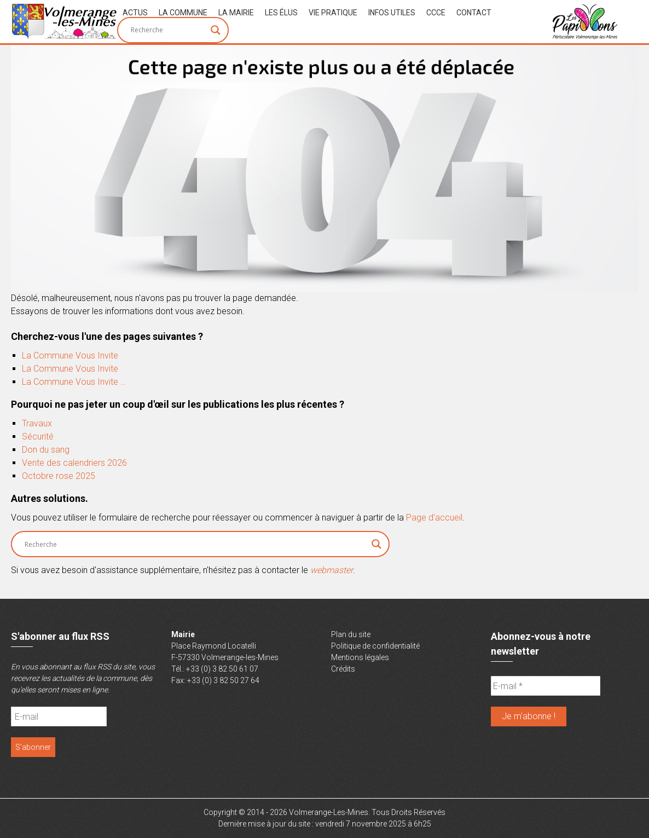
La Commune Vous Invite (70, 355)
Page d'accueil (434, 517)
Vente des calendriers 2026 (74, 463)
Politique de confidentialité (375, 645)
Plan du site (350, 634)
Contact (473, 12)
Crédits (343, 668)
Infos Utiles (391, 12)
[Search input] (168, 30)
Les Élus (281, 12)
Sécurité (38, 436)
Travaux (37, 423)
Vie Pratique (333, 12)
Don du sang (45, 449)
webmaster (331, 570)
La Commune (183, 12)
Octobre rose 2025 (58, 476)
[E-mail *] (545, 686)
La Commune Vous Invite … (74, 382)
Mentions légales (360, 657)
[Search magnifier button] (215, 30)
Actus (135, 12)
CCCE (435, 12)
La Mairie (236, 12)
